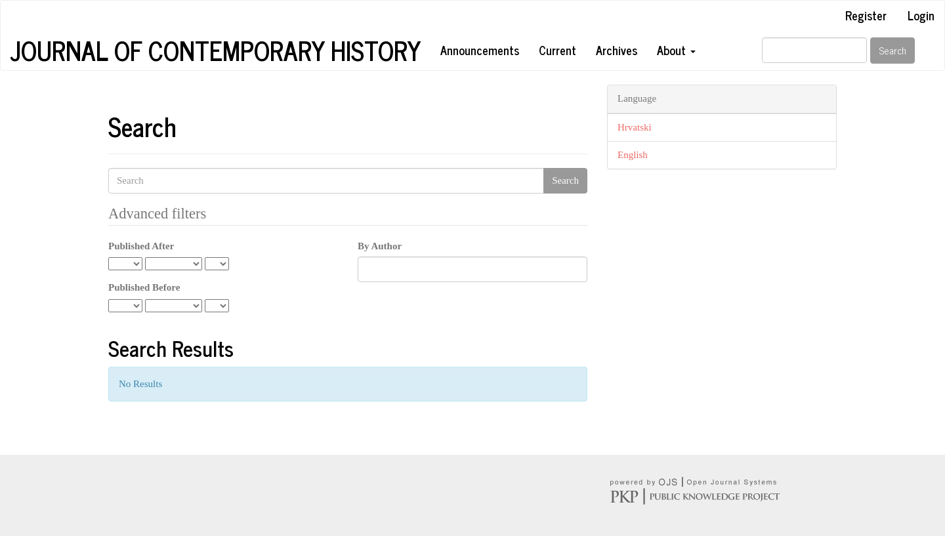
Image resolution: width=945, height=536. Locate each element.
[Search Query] (814, 50)
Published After (141, 246)
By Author (380, 246)
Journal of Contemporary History (215, 50)
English (633, 155)
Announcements (479, 50)
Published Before (144, 287)
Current (557, 50)
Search (892, 50)
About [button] (676, 50)
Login (921, 15)
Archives (616, 50)
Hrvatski (635, 127)
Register (866, 15)
